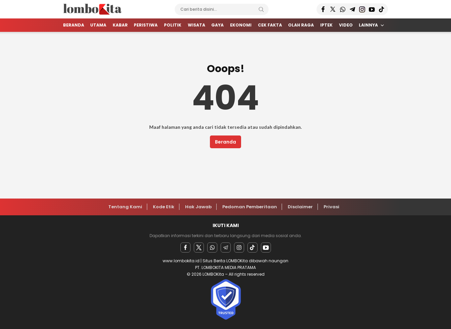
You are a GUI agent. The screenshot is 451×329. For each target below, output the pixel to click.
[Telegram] (226, 247)
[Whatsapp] (212, 247)
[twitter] (199, 247)
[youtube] (266, 247)
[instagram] (239, 247)
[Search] (261, 9)
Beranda (225, 142)
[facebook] (185, 247)
